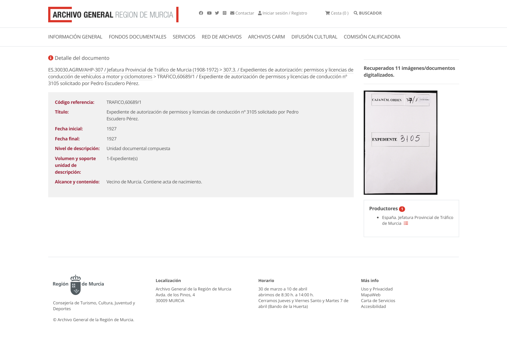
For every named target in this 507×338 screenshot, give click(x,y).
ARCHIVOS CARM (266, 37)
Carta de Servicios (378, 300)
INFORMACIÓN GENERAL (75, 37)
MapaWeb (371, 295)
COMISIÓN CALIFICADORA (372, 37)
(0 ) (337, 13)
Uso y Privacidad (377, 289)
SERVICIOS (184, 37)
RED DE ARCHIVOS (222, 37)
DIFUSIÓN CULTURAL (314, 37)
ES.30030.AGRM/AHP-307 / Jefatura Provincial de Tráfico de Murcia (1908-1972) (133, 70)
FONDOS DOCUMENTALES (137, 37)
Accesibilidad (373, 306)
